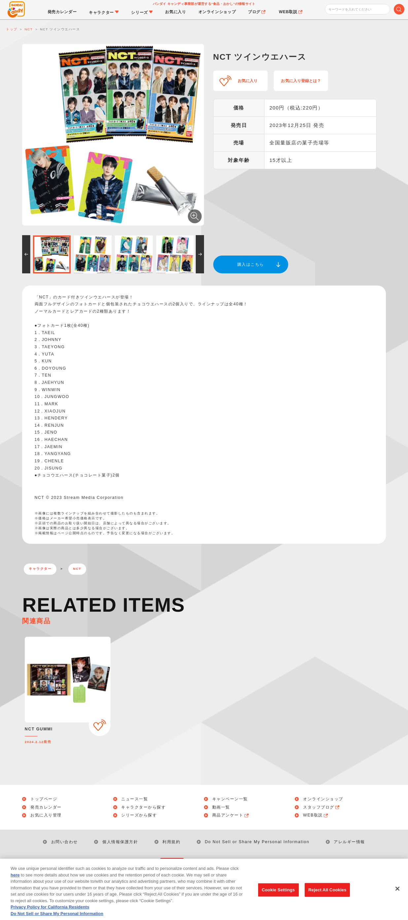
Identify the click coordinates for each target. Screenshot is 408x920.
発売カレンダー (46, 807)
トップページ (43, 799)
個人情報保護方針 (120, 842)
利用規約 (171, 842)
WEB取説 (316, 815)
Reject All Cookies (327, 893)
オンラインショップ (323, 799)
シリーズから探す (139, 815)
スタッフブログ (321, 807)
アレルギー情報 (349, 842)
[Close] (397, 892)
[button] (26, 254)
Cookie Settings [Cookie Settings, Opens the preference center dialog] (278, 893)
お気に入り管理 (46, 815)
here (15, 878)
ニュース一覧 (134, 799)
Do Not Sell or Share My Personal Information (257, 842)
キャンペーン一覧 (230, 799)
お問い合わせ (64, 842)
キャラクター (40, 568)
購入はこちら (250, 264)
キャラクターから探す (143, 807)
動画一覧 (221, 807)
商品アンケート (231, 815)
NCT (77, 568)
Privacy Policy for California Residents (50, 910)
